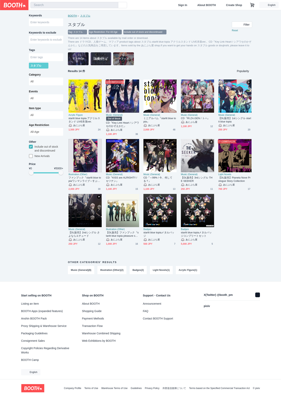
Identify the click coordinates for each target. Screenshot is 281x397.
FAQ (145, 311)
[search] (114, 5)
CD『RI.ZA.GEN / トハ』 (195, 118)
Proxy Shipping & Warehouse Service (44, 325)
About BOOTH (206, 5)
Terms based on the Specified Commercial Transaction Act (219, 388)
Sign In (182, 5)
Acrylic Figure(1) (188, 270)
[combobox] (74, 5)
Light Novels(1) (161, 270)
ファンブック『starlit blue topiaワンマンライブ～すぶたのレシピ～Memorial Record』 (84, 179)
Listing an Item (30, 303)
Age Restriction (39, 125)
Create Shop (234, 5)
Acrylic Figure (75, 115)
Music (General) (114, 115)
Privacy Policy (152, 388)
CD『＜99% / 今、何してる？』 (157, 179)
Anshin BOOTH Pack (34, 318)
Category (35, 74)
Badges (147, 229)
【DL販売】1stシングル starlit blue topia (234, 120)
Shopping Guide (91, 311)
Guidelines (136, 388)
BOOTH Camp (30, 359)
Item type (35, 108)
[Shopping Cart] (252, 5)
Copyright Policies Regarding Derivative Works (45, 350)
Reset (235, 30)
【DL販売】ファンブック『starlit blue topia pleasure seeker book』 (122, 234)
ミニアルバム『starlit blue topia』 (159, 120)
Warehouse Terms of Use (114, 388)
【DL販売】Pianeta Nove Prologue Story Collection (234, 179)
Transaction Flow (92, 325)
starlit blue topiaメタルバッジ (158, 234)
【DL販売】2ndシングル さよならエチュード (84, 234)
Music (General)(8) (81, 270)
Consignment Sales (33, 340)
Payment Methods (93, 318)
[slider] (31, 173)
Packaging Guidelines (34, 333)
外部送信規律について (174, 388)
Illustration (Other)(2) (112, 270)
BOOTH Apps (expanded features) (42, 311)
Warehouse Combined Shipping (101, 333)
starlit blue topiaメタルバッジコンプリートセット (196, 234)
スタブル (85, 15)
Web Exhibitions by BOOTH (99, 340)
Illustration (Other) (77, 174)
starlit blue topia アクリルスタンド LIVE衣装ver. (84, 120)
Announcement (152, 303)
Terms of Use (91, 388)
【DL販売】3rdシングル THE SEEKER (197, 179)
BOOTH (72, 15)
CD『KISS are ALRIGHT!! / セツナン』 (121, 179)
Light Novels (224, 174)
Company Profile (72, 388)
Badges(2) (138, 270)
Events (33, 91)
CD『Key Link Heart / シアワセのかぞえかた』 (122, 124)
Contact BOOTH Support (158, 318)
